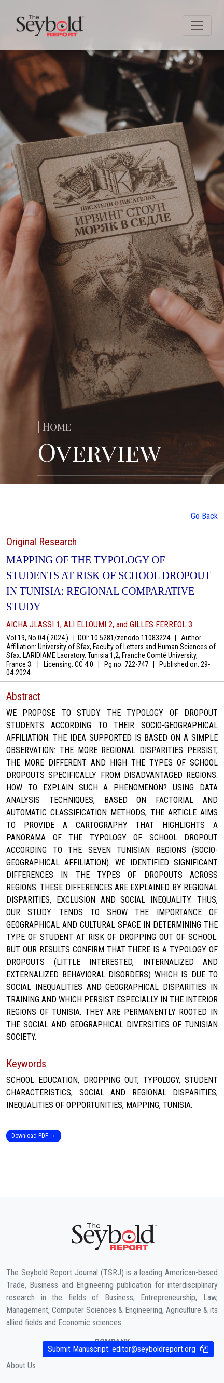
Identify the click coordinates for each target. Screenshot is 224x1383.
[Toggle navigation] (197, 25)
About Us (21, 1366)
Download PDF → (33, 1135)
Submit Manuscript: (121, 1349)
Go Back (204, 516)
